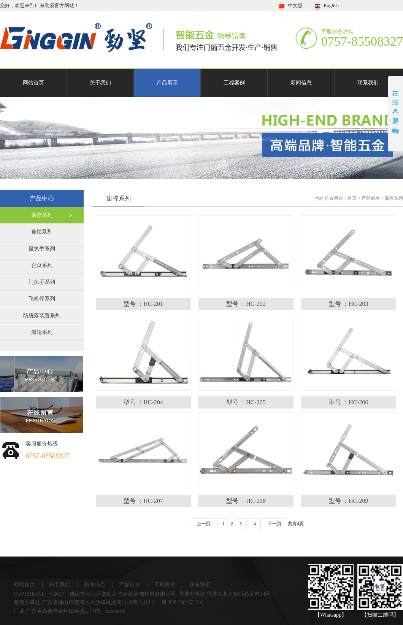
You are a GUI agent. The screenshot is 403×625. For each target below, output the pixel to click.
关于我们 (100, 83)
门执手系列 (42, 282)
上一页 (203, 523)
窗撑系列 (41, 215)
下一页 (274, 523)
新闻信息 (301, 83)
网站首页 (33, 83)
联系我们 (368, 83)
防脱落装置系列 (41, 315)
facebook (115, 611)
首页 (352, 198)
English (326, 5)
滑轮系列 (41, 332)
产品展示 (167, 83)
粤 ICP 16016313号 (183, 602)
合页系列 (41, 265)
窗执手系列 (42, 248)
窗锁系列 (41, 232)
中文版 (291, 5)
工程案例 (234, 83)
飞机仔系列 (42, 299)
